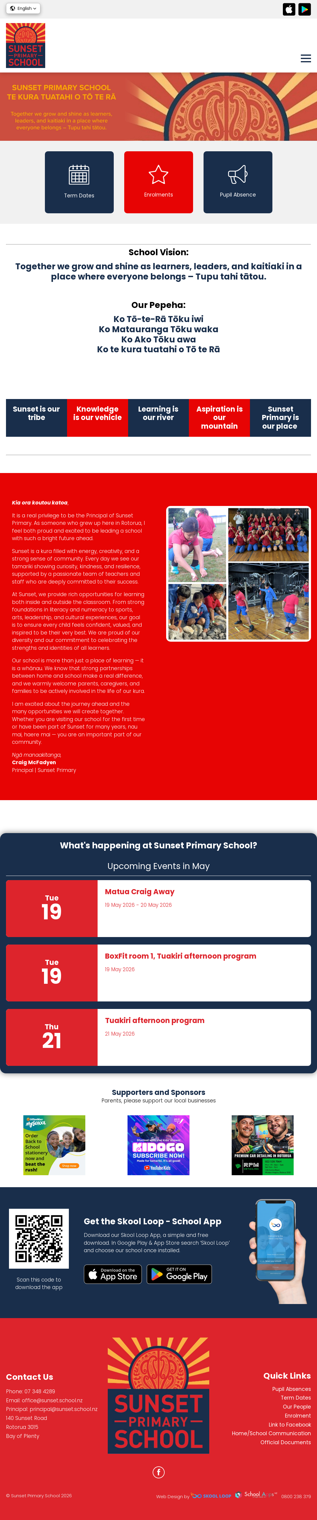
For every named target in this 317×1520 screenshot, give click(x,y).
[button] (23, 8)
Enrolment (298, 1415)
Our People (297, 1406)
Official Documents (285, 1442)
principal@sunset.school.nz (64, 1409)
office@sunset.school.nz (52, 1400)
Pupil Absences (291, 1389)
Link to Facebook (290, 1424)
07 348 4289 (40, 1391)
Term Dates (296, 1397)
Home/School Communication (271, 1433)
